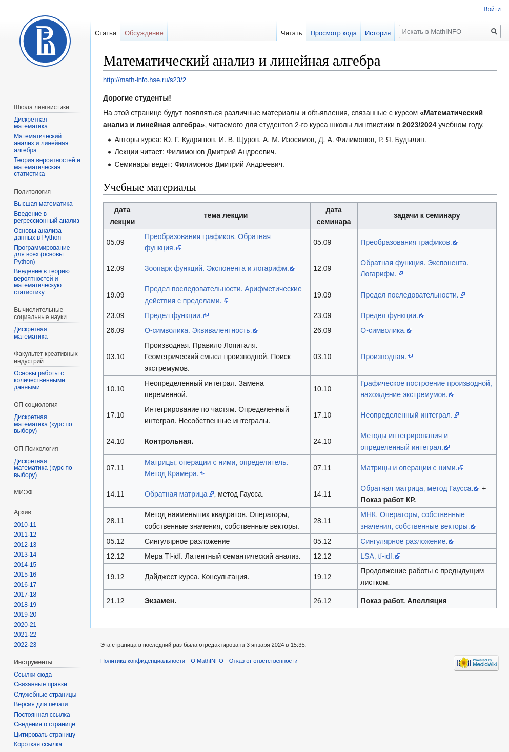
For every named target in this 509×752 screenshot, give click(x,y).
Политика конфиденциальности (142, 661)
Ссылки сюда (33, 674)
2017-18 (25, 594)
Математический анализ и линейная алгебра (41, 143)
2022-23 (25, 644)
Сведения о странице (44, 724)
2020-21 (25, 624)
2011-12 (25, 534)
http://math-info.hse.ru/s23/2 (144, 80)
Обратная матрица (176, 494)
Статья (105, 33)
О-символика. (383, 330)
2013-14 (25, 554)
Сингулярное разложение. (403, 541)
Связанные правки (40, 684)
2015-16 (25, 574)
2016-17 (25, 584)
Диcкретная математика (31, 333)
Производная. (383, 356)
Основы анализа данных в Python (38, 234)
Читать (291, 33)
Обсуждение (144, 33)
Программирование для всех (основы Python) (42, 254)
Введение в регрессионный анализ (46, 217)
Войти (492, 9)
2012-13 (25, 544)
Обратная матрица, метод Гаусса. (416, 488)
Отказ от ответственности (263, 661)
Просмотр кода (333, 33)
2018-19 (25, 604)
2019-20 (25, 614)
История (378, 33)
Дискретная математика (31, 123)
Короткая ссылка (38, 744)
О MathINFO (207, 661)
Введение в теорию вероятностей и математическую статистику (41, 282)
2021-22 (25, 634)
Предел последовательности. (409, 295)
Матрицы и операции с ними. (408, 468)
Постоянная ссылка (42, 714)
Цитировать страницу (44, 734)
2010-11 (25, 524)
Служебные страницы (45, 694)
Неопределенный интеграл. (406, 415)
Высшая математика (43, 203)
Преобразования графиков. (406, 242)
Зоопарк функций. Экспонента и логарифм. (217, 268)
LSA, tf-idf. (377, 556)
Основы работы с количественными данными (39, 380)
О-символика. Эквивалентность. (198, 330)
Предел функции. (173, 315)
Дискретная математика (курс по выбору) (43, 423)
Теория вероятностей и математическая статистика (47, 166)
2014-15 (25, 564)
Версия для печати (41, 704)
